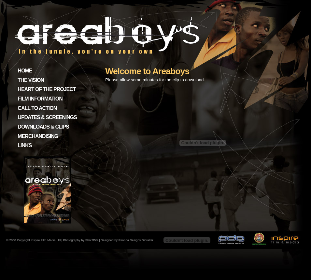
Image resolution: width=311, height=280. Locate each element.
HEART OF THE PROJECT (47, 89)
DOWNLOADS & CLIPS (43, 127)
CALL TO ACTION (37, 108)
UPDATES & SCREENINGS (47, 117)
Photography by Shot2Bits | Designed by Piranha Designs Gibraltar (108, 240)
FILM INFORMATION (40, 98)
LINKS (25, 145)
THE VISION (31, 80)
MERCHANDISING (38, 136)
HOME (25, 70)
